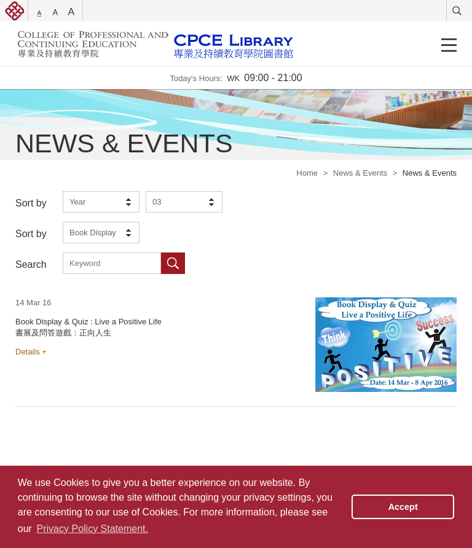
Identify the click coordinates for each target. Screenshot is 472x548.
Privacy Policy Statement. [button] (92, 528)
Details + (31, 351)
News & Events (360, 173)
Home (307, 173)
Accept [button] (403, 507)
